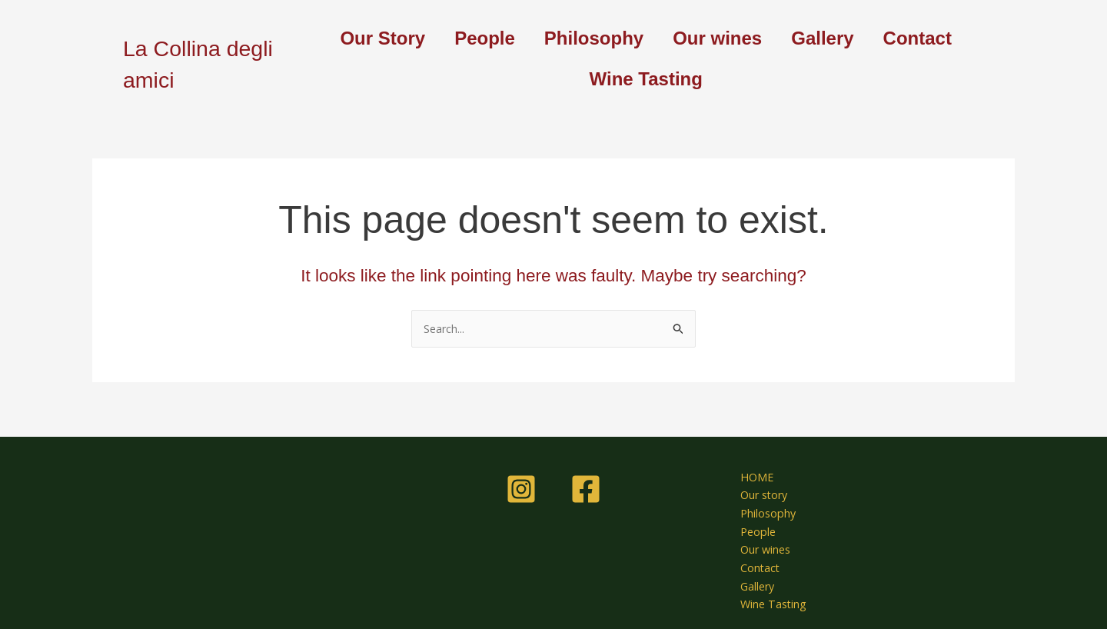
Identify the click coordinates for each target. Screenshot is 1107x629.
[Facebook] (586, 482)
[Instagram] (521, 482)
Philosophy (593, 38)
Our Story (382, 38)
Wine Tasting (646, 78)
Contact (917, 38)
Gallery (822, 38)
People (484, 38)
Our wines (717, 38)
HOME (750, 470)
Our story (758, 490)
